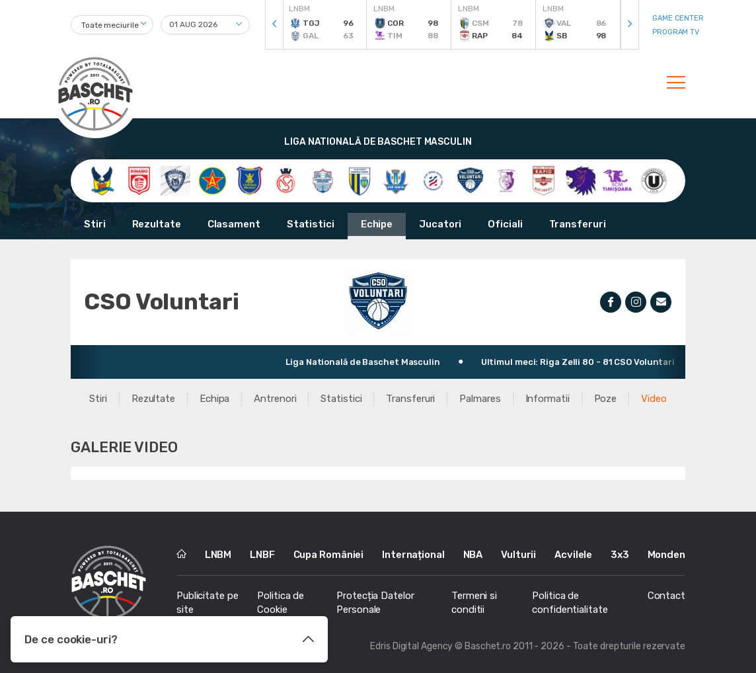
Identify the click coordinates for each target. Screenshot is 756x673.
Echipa (214, 399)
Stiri (95, 224)
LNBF (262, 555)
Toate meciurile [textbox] (110, 25)
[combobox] (112, 24)
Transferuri (577, 224)
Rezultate (156, 224)
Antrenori (275, 399)
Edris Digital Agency (411, 646)
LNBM (218, 555)
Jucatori (440, 224)
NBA (473, 555)
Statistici (310, 224)
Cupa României (328, 555)
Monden (666, 555)
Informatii (547, 399)
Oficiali (505, 224)
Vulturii (518, 555)
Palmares (479, 399)
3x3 (620, 555)
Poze (605, 399)
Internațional (413, 555)
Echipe (377, 224)
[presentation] (274, 25)
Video (654, 399)
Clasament (234, 224)
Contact (666, 596)
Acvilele (573, 555)
